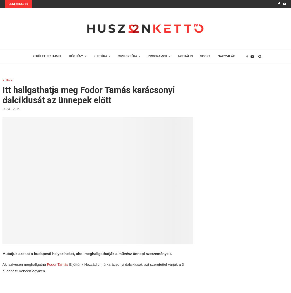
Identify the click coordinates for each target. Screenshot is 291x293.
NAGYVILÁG (226, 56)
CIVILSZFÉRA (127, 56)
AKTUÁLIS (185, 56)
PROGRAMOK (157, 56)
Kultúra (7, 80)
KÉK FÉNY (76, 56)
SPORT (205, 56)
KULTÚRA (100, 56)
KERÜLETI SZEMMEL (47, 56)
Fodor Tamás (57, 264)
